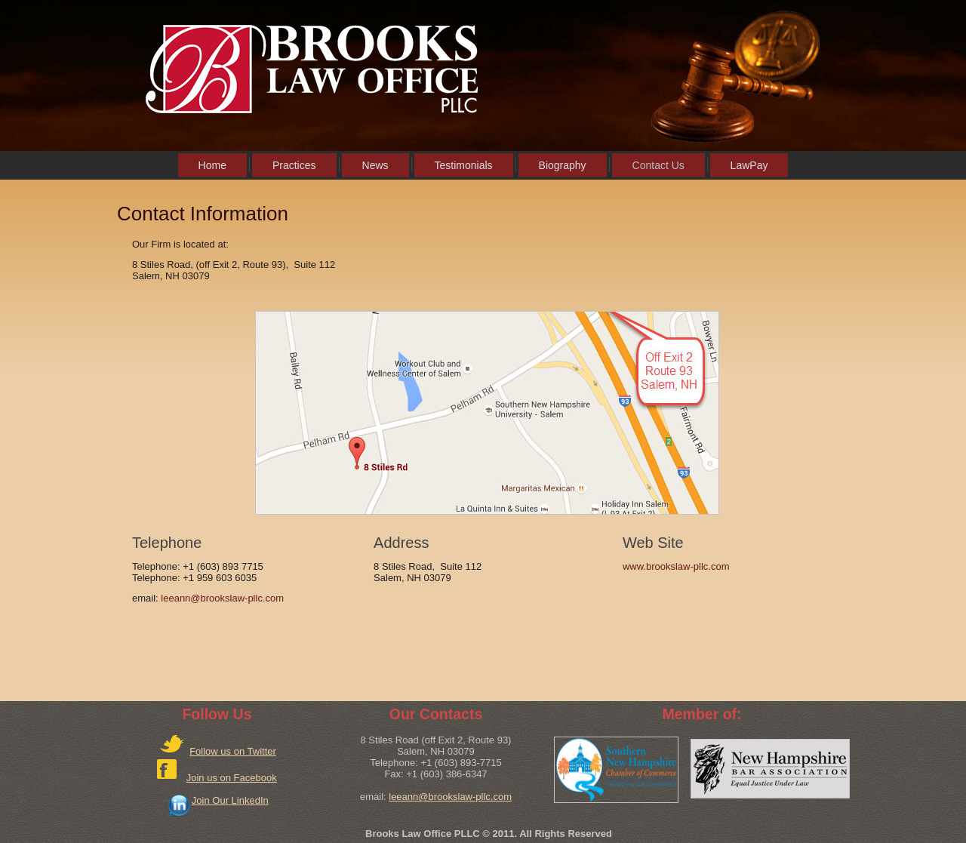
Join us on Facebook (231, 777)
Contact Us (658, 165)
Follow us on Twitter (232, 751)
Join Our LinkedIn (230, 800)
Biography (562, 165)
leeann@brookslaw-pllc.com (222, 598)
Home (212, 165)
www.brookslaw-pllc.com (676, 566)
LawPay (749, 165)
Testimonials (464, 165)
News (375, 165)
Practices (294, 165)
